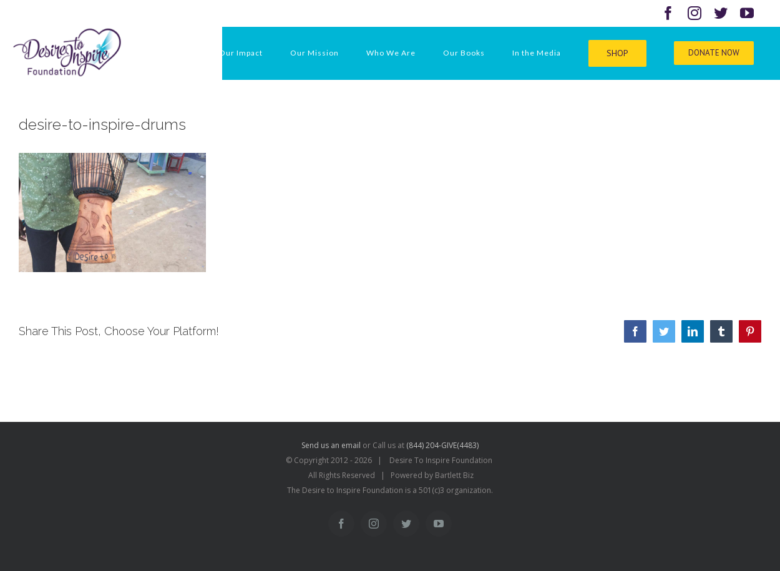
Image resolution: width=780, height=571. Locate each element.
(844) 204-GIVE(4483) (442, 445)
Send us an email (331, 445)
